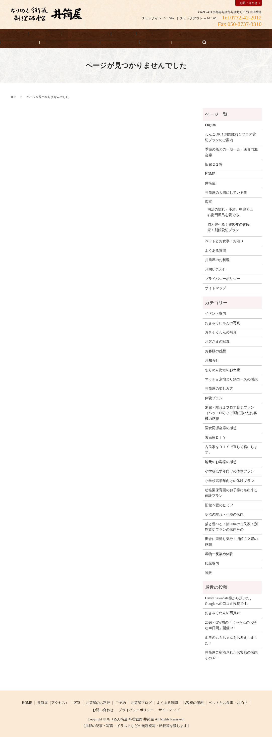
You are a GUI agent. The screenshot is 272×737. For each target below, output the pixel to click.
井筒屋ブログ (141, 702)
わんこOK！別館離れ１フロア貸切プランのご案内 (230, 136)
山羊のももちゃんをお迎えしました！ (231, 640)
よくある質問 (69, 42)
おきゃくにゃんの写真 (222, 322)
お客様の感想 (210, 33)
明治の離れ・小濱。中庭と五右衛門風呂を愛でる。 (230, 211)
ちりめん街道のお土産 (222, 369)
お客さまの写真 (217, 341)
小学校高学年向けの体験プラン (229, 480)
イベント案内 (215, 313)
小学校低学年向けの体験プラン (229, 471)
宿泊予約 (34, 33)
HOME (11, 33)
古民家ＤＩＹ (215, 437)
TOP (13, 96)
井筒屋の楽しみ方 (219, 388)
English (122, 42)
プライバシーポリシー (222, 278)
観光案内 (212, 563)
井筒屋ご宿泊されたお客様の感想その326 (231, 655)
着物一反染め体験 (219, 554)
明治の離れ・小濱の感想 (224, 514)
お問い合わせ (248, 3)
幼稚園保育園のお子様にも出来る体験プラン (231, 492)
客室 (98, 33)
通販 (208, 572)
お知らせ (98, 42)
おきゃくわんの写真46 (222, 613)
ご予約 (120, 702)
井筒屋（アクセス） (68, 33)
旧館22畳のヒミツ (219, 505)
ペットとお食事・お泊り (169, 33)
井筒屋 (210, 183)
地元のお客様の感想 (221, 461)
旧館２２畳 (214, 164)
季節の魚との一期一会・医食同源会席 (231, 152)
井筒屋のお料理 (126, 33)
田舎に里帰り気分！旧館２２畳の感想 (231, 541)
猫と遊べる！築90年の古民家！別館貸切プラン (228, 226)
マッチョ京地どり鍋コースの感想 (231, 379)
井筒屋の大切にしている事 (27, 42)
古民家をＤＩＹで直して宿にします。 (231, 449)
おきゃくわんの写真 (221, 332)
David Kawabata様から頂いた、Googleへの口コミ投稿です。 (229, 600)
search (137, 42)
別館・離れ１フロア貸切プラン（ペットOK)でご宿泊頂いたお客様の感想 (231, 412)
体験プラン (214, 398)
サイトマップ (215, 288)
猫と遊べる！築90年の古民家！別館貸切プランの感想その (231, 526)
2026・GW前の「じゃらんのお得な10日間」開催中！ (230, 624)
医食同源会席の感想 (221, 428)
